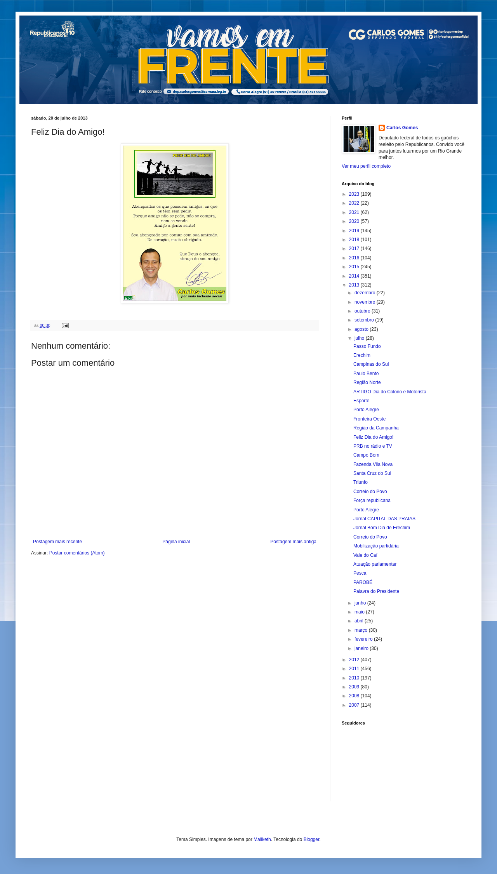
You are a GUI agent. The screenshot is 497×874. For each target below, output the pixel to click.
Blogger (312, 839)
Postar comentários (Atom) (77, 553)
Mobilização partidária (376, 546)
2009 (355, 687)
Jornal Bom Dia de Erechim (381, 527)
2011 (355, 668)
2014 (355, 276)
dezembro (366, 292)
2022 (355, 203)
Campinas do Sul (371, 364)
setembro (365, 320)
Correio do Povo (370, 491)
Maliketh (262, 839)
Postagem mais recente (57, 541)
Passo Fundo (367, 346)
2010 (355, 678)
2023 (355, 194)
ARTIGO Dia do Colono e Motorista (389, 391)
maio (360, 612)
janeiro (362, 648)
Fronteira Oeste (369, 419)
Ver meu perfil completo (366, 166)
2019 (355, 230)
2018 (355, 239)
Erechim (361, 355)
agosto (362, 329)
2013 (355, 285)
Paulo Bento (366, 373)
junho (361, 603)
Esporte (361, 400)
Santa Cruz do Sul (372, 473)
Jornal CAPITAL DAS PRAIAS (384, 518)
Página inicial (176, 541)
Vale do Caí (365, 555)
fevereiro (364, 639)
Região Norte (367, 382)
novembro (366, 302)
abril (360, 621)
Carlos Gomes (402, 127)
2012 (355, 659)
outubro (363, 311)
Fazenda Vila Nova (373, 464)
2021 (355, 212)
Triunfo (360, 482)
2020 (355, 221)
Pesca (359, 573)
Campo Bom (366, 455)
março (362, 630)
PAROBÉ (362, 582)
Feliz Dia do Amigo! (373, 437)
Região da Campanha (376, 428)
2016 (355, 258)
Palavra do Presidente (376, 591)
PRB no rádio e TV (372, 446)
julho (360, 338)
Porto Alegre (366, 409)
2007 (355, 705)
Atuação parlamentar (374, 564)
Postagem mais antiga (293, 541)
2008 (355, 696)
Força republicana (372, 500)
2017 (355, 248)
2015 (355, 266)
